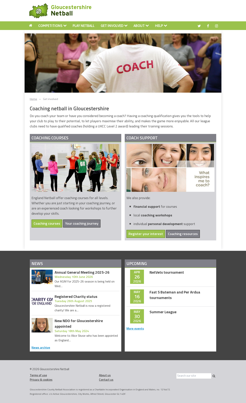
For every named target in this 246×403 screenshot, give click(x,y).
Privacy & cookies (41, 379)
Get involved (114, 26)
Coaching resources (183, 233)
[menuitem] (30, 25)
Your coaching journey (81, 223)
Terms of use (38, 375)
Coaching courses (47, 223)
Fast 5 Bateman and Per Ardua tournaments (175, 295)
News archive (41, 347)
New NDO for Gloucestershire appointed (79, 323)
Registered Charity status (76, 297)
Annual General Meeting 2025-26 (82, 272)
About (141, 26)
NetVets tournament (167, 272)
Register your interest (146, 233)
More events (135, 328)
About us (105, 375)
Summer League (163, 312)
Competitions (52, 26)
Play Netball (84, 26)
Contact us (106, 379)
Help (161, 26)
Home (33, 99)
